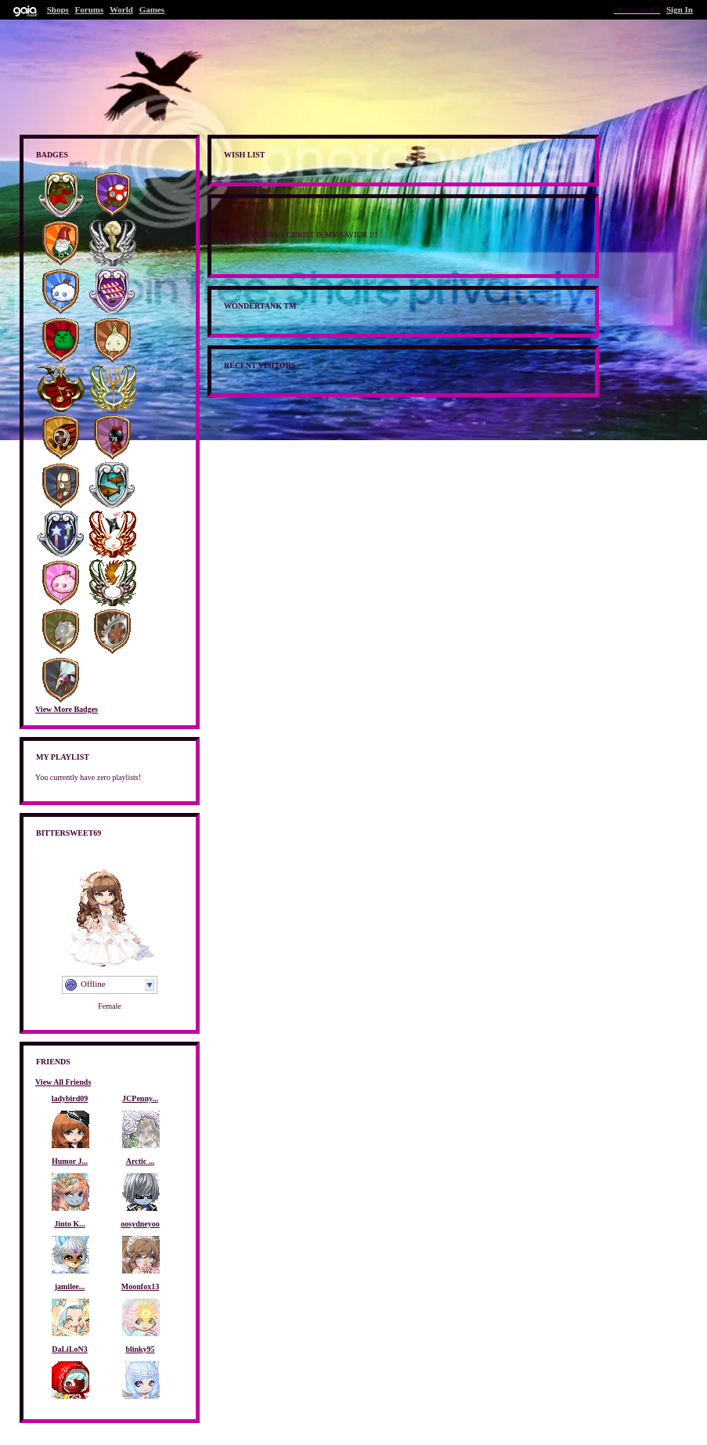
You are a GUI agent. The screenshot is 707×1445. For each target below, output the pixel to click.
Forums (89, 9)
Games (151, 9)
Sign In (679, 9)
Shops (58, 9)
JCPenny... (140, 1098)
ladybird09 (70, 1098)
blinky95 (139, 1349)
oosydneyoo (140, 1223)
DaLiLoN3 (70, 1349)
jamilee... (70, 1286)
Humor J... (70, 1161)
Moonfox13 (140, 1286)
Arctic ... (140, 1161)
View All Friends (63, 1082)
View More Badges (66, 709)
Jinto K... (69, 1223)
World (121, 9)
